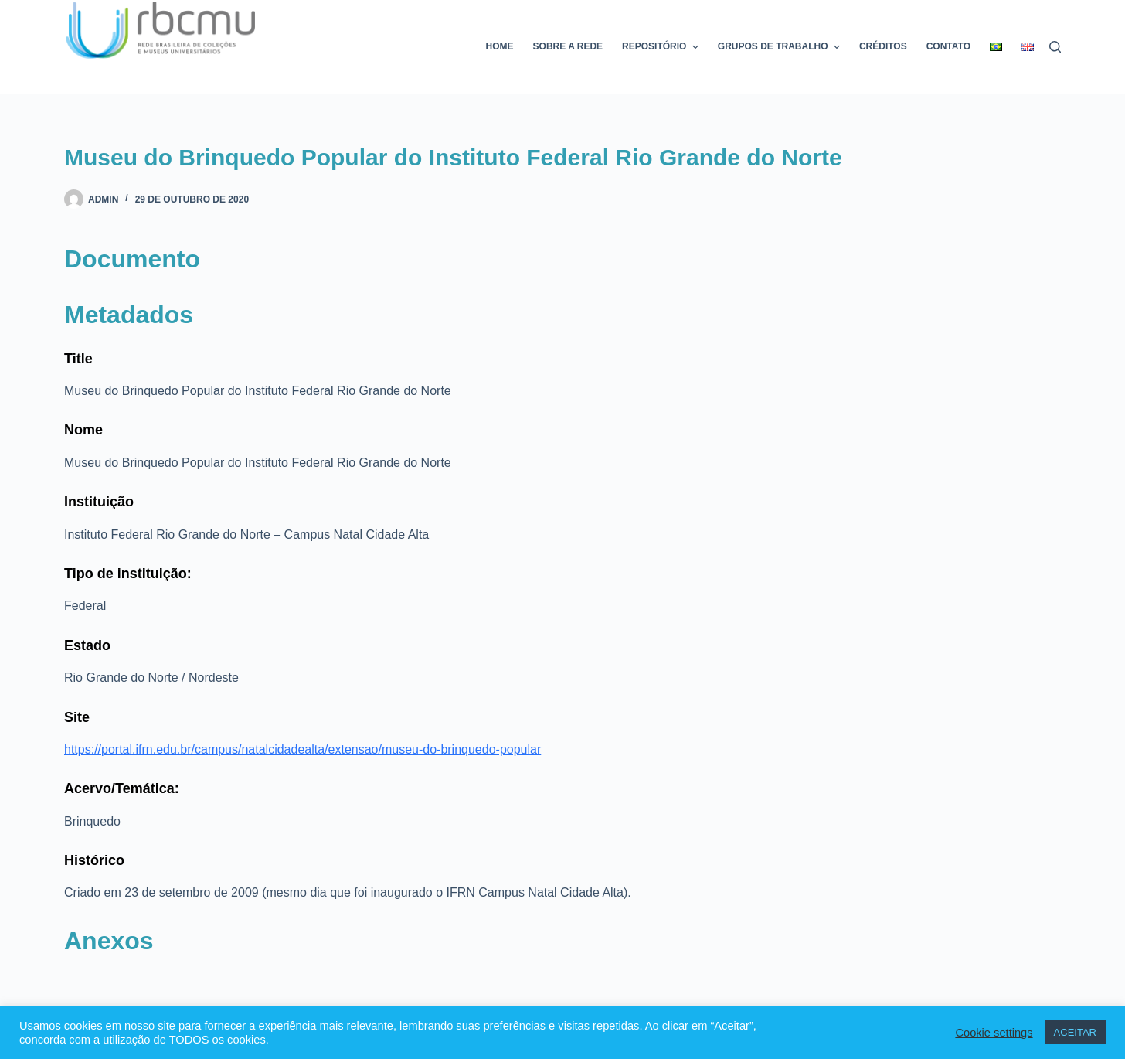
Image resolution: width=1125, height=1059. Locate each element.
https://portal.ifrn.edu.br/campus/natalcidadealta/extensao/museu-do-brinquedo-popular (302, 749)
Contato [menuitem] (948, 46)
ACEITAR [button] (1075, 1032)
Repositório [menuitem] (662, 47)
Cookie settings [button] (993, 1033)
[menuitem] (996, 47)
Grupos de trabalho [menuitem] (781, 47)
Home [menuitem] (500, 46)
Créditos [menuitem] (883, 46)
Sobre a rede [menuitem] (568, 46)
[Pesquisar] (1055, 47)
